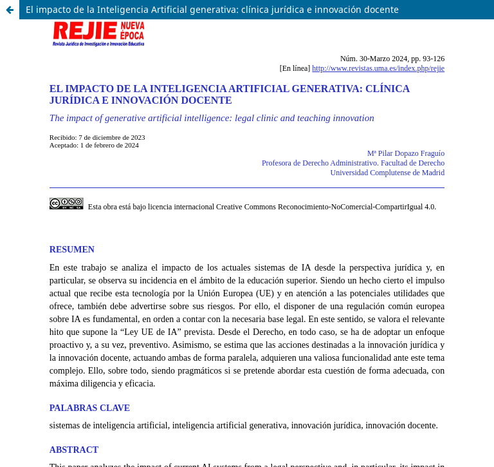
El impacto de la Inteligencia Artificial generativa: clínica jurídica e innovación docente (212, 9)
